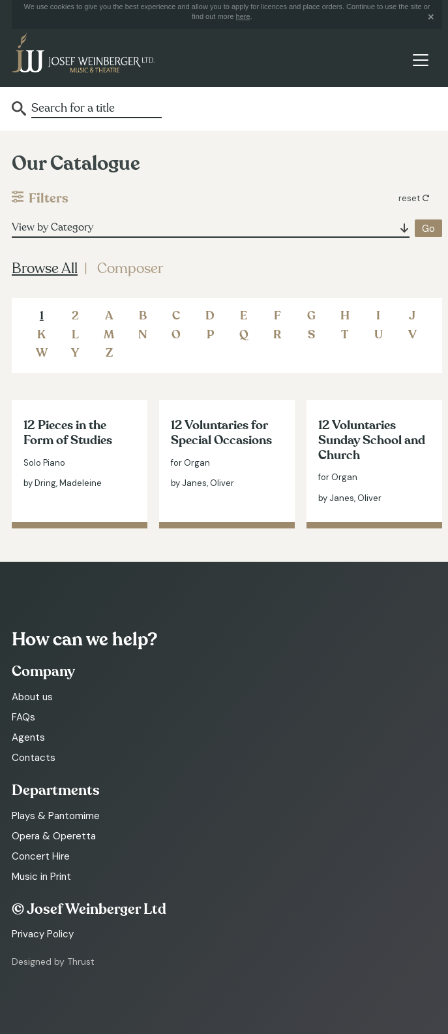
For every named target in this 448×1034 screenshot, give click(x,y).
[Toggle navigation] (420, 60)
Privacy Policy (43, 934)
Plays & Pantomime (56, 815)
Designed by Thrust (53, 961)
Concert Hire (41, 856)
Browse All (45, 268)
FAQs (23, 717)
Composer (130, 268)
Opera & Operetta (54, 836)
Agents (28, 737)
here (243, 16)
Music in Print (41, 876)
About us (32, 696)
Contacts (33, 757)
